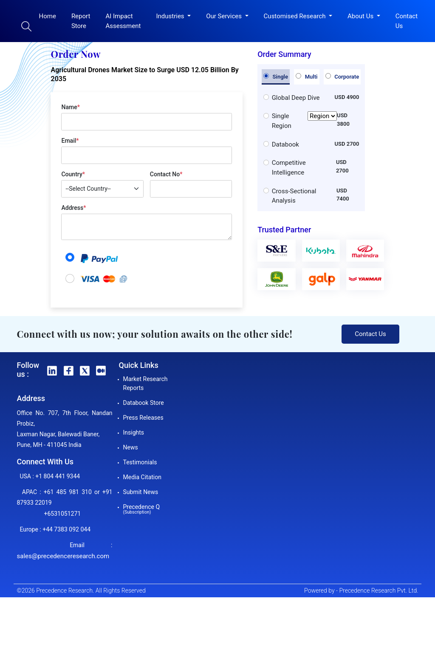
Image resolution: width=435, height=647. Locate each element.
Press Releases (143, 417)
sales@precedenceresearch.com (63, 556)
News (130, 447)
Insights (133, 432)
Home (47, 16)
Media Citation (142, 477)
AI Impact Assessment (123, 21)
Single (275, 76)
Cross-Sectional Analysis (294, 196)
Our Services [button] (224, 16)
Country (73, 174)
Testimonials (140, 462)
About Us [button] (361, 16)
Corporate (342, 76)
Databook (285, 144)
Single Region (304, 120)
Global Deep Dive (296, 98)
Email (70, 140)
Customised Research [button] (296, 16)
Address (73, 207)
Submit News (140, 492)
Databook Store (143, 402)
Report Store (80, 21)
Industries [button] (171, 16)
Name (70, 107)
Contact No (166, 174)
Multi (306, 76)
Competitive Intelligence (289, 167)
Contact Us (406, 21)
